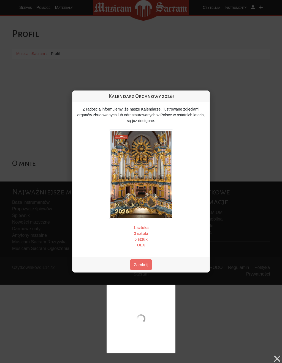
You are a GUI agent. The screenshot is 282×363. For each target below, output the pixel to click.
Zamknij (141, 264)
